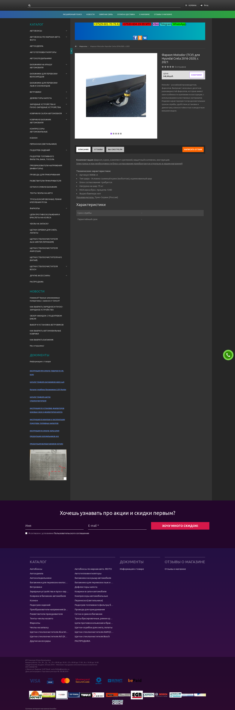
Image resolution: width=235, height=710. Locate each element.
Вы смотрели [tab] (115, 149)
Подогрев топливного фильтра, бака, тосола (42, 157)
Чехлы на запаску (39, 224)
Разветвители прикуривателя (45, 181)
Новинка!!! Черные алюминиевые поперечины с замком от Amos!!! (45, 299)
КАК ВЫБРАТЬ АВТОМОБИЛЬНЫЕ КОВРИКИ (45, 332)
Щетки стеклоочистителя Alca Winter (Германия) (44, 240)
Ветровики (35, 92)
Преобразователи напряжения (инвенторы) (46, 166)
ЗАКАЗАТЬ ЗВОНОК (229, 355)
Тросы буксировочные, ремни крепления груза (45, 200)
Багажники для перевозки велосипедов (43, 75)
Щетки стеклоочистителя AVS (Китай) (46, 258)
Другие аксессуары (40, 275)
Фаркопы (35, 208)
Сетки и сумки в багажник (43, 187)
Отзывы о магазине (175, 569)
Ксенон (33, 138)
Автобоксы (36, 31)
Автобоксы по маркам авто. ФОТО (45, 38)
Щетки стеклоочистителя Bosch (44, 267)
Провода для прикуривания (45, 175)
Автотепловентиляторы (43, 52)
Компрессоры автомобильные (39, 130)
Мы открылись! (37, 346)
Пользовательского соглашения (71, 533)
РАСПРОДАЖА (36, 282)
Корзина (192, 5)
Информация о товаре (40, 361)
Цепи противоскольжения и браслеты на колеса (45, 216)
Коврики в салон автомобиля (46, 113)
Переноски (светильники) (43, 144)
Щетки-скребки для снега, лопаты (43, 231)
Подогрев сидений (40, 150)
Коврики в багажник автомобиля (40, 121)
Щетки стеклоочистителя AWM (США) (44, 249)
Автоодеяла (36, 46)
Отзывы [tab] (98, 149)
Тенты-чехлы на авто (41, 193)
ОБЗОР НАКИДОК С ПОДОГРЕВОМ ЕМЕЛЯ (46, 317)
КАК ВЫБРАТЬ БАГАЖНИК (42, 340)
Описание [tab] (83, 149)
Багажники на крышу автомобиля (41, 66)
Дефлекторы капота (41, 98)
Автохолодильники (41, 58)
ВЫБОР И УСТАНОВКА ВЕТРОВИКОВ (47, 325)
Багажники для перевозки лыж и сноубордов (43, 84)
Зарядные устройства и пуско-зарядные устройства (45, 105)
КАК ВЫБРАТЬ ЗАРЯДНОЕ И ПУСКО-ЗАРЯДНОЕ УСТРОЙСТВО (46, 308)
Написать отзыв (193, 149)
